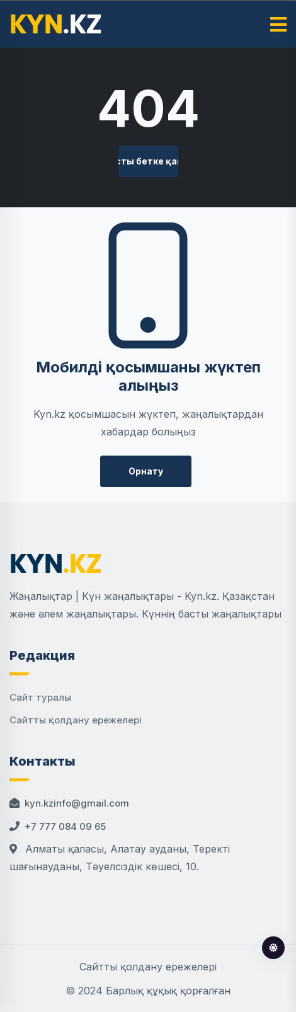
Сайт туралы (40, 697)
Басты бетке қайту (148, 161)
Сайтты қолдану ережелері (75, 720)
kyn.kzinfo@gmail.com (77, 803)
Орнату (145, 471)
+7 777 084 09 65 (65, 826)
